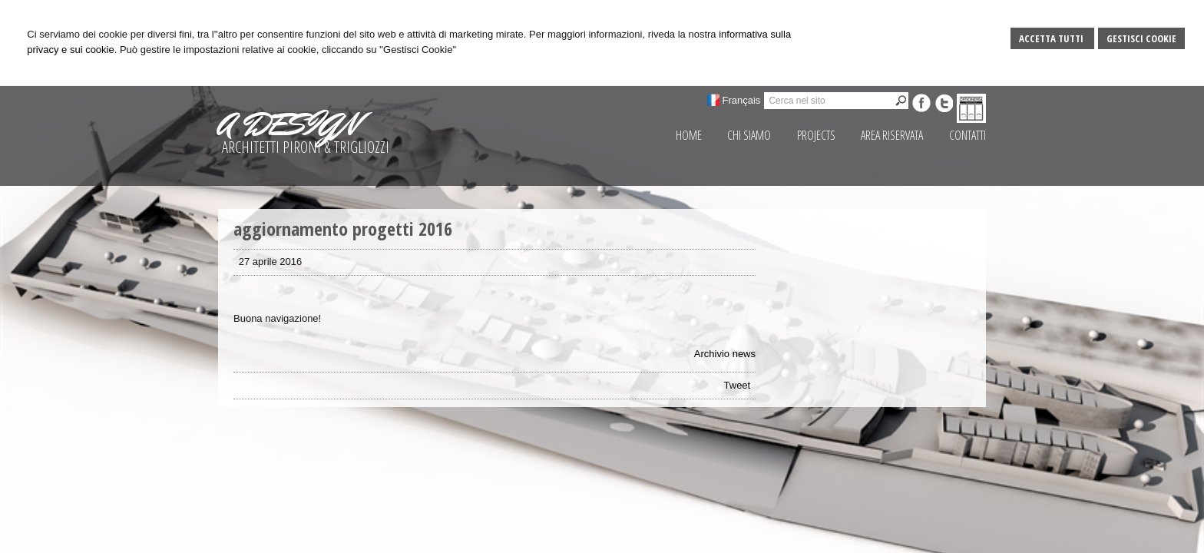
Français (742, 100)
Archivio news (725, 353)
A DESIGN (288, 124)
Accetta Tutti (1052, 38)
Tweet (737, 385)
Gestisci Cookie (1141, 38)
